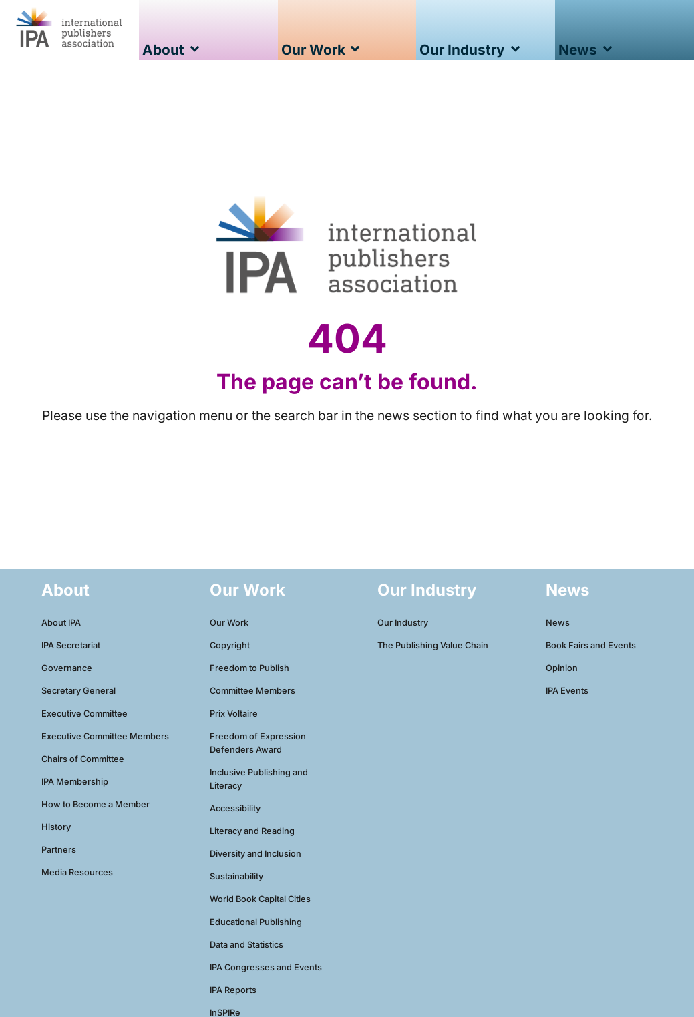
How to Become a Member (95, 804)
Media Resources (77, 872)
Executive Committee (84, 713)
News (558, 623)
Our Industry (402, 623)
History (56, 827)
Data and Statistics (246, 945)
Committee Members (252, 691)
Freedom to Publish (249, 668)
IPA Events (567, 691)
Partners (58, 850)
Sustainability (236, 876)
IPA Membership (74, 782)
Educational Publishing (256, 922)
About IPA (61, 623)
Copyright (230, 645)
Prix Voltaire (234, 713)
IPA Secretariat (70, 645)
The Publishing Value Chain (432, 645)
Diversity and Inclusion (255, 854)
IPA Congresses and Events (266, 967)
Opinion (562, 668)
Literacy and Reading (252, 831)
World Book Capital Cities (260, 899)
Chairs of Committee (82, 759)
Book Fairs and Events (591, 645)
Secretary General (78, 691)
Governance (66, 668)
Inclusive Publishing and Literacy (259, 779)
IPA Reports (233, 990)
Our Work (229, 623)
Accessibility (235, 808)
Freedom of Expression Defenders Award (258, 743)
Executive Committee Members (105, 736)
